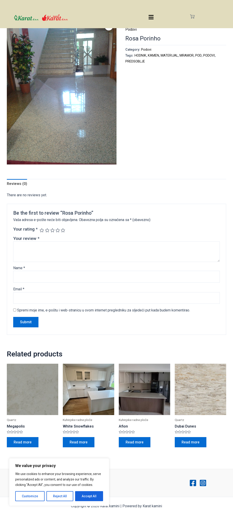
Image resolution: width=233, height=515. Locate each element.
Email (18, 289)
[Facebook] (193, 483)
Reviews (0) (17, 184)
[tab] (17, 184)
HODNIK (140, 55)
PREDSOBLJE (135, 61)
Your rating (25, 229)
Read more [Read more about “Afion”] (135, 442)
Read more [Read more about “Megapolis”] (23, 442)
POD (198, 55)
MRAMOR (187, 55)
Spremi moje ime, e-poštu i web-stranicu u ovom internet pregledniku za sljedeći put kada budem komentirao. (103, 310)
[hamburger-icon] (151, 17)
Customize (30, 496)
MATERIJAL (169, 55)
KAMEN (153, 55)
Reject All (60, 496)
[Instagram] (203, 483)
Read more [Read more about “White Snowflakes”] (79, 442)
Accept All (89, 496)
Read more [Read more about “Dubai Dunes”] (191, 442)
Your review (26, 238)
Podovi (131, 29)
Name (19, 268)
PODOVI (209, 55)
